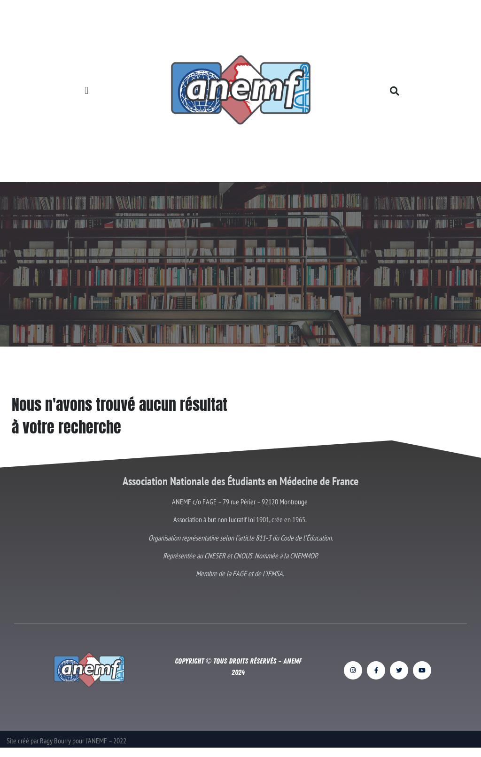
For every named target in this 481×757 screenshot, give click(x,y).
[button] (86, 91)
